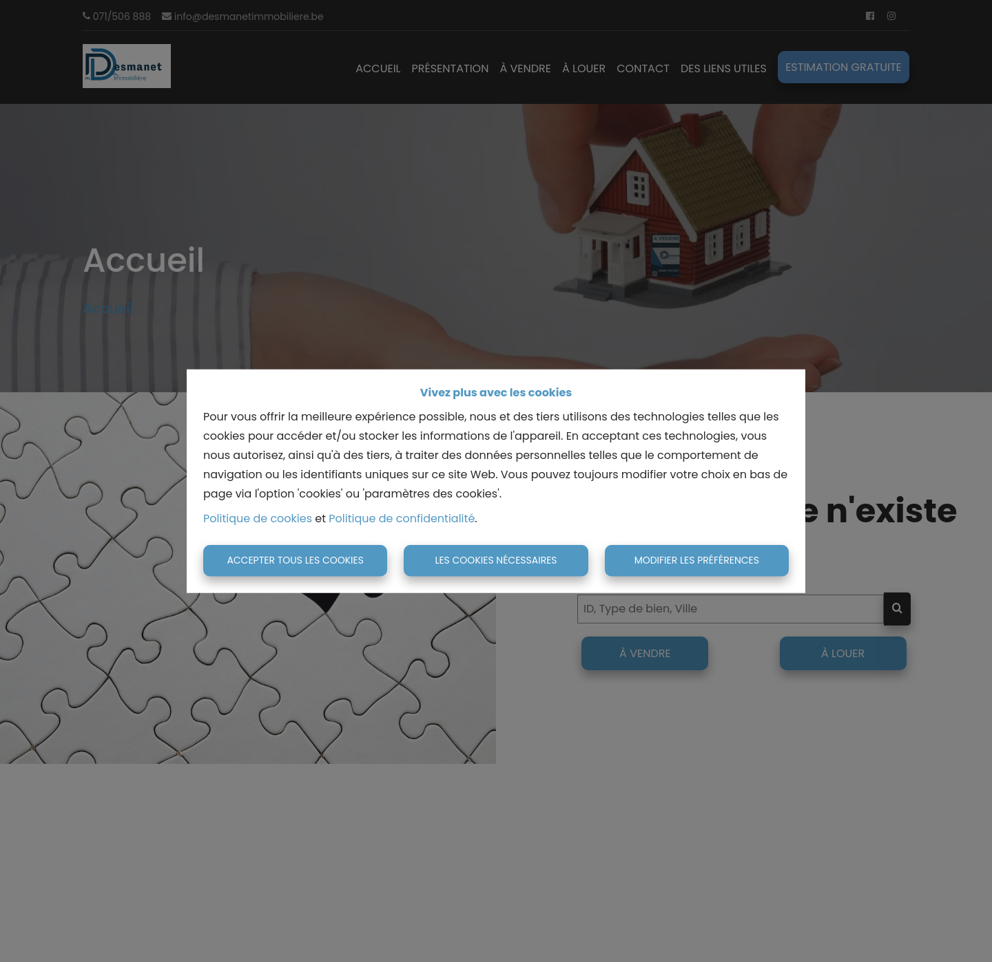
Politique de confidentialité (402, 518)
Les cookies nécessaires (496, 560)
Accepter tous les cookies (295, 560)
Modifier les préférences (696, 560)
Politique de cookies (257, 518)
